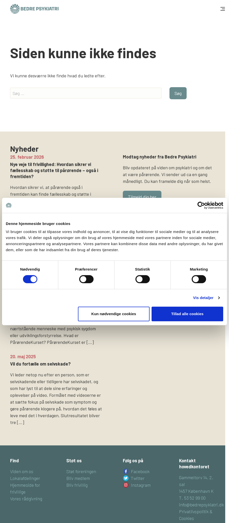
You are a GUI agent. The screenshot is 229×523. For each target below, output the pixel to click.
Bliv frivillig (77, 485)
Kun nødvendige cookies (113, 314)
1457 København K (196, 491)
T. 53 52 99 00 (192, 498)
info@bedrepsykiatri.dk (201, 504)
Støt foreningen (81, 471)
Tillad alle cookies (187, 314)
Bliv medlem (78, 478)
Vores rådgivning (26, 498)
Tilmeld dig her (142, 197)
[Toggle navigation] (222, 9)
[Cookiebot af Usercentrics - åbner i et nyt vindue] (201, 205)
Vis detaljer (203, 298)
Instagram (141, 485)
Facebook (140, 471)
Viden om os (21, 471)
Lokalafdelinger (25, 478)
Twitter (138, 478)
